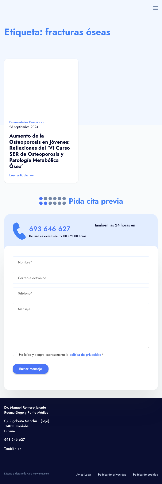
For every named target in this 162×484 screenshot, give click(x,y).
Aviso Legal (83, 474)
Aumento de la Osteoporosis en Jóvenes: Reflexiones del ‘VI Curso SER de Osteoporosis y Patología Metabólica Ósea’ (39, 151)
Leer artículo (21, 175)
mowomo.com (41, 474)
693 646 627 (49, 229)
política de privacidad (85, 354)
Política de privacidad (112, 474)
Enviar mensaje (30, 368)
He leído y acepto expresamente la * (58, 354)
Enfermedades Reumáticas (26, 122)
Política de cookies (145, 474)
